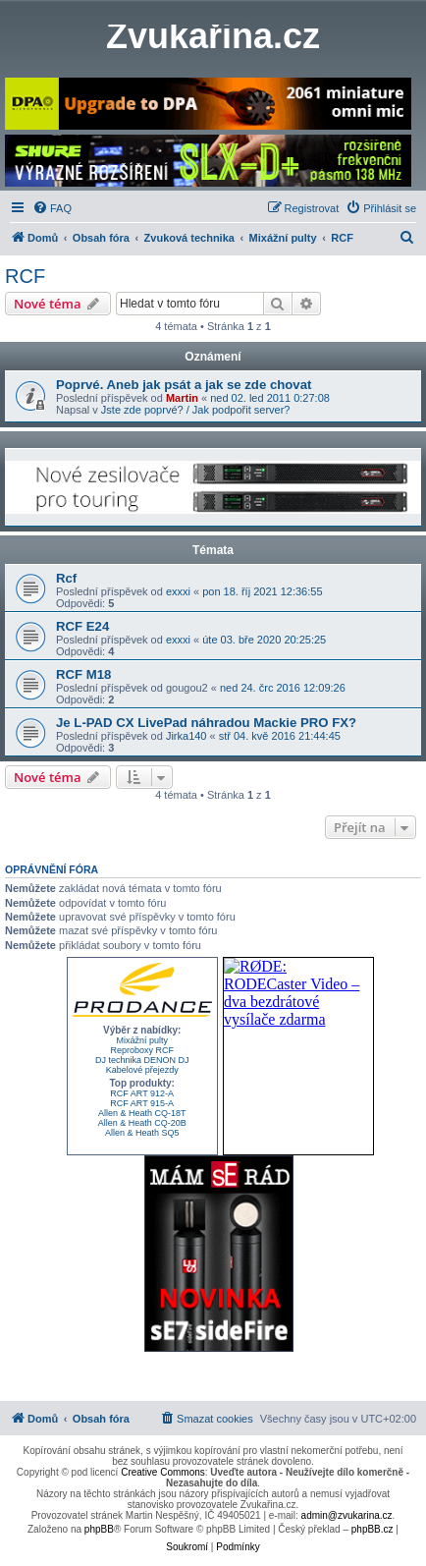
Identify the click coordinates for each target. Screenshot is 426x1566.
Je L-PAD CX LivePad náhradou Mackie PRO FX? (206, 722)
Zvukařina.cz (213, 36)
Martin (182, 398)
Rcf (66, 578)
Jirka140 (186, 736)
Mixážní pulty (142, 1040)
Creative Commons (163, 1472)
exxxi (178, 591)
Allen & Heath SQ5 (142, 1133)
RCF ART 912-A (142, 1093)
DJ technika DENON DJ (142, 1060)
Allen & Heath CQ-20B (142, 1123)
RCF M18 (83, 674)
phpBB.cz (372, 1529)
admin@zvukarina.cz (347, 1515)
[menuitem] (52, 208)
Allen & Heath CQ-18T (142, 1113)
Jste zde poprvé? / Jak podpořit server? (196, 410)
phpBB (99, 1529)
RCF (25, 276)
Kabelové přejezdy (142, 1070)
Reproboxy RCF (142, 1050)
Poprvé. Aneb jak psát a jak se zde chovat (183, 384)
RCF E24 (82, 626)
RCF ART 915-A (142, 1103)
